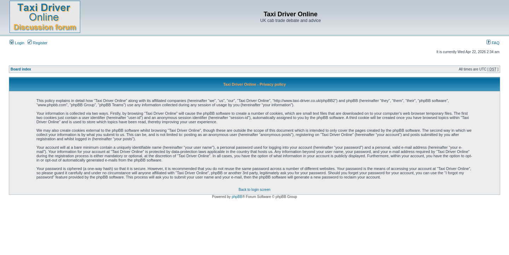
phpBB (237, 197)
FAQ (492, 43)
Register (37, 43)
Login (17, 43)
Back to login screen (254, 190)
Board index (21, 69)
